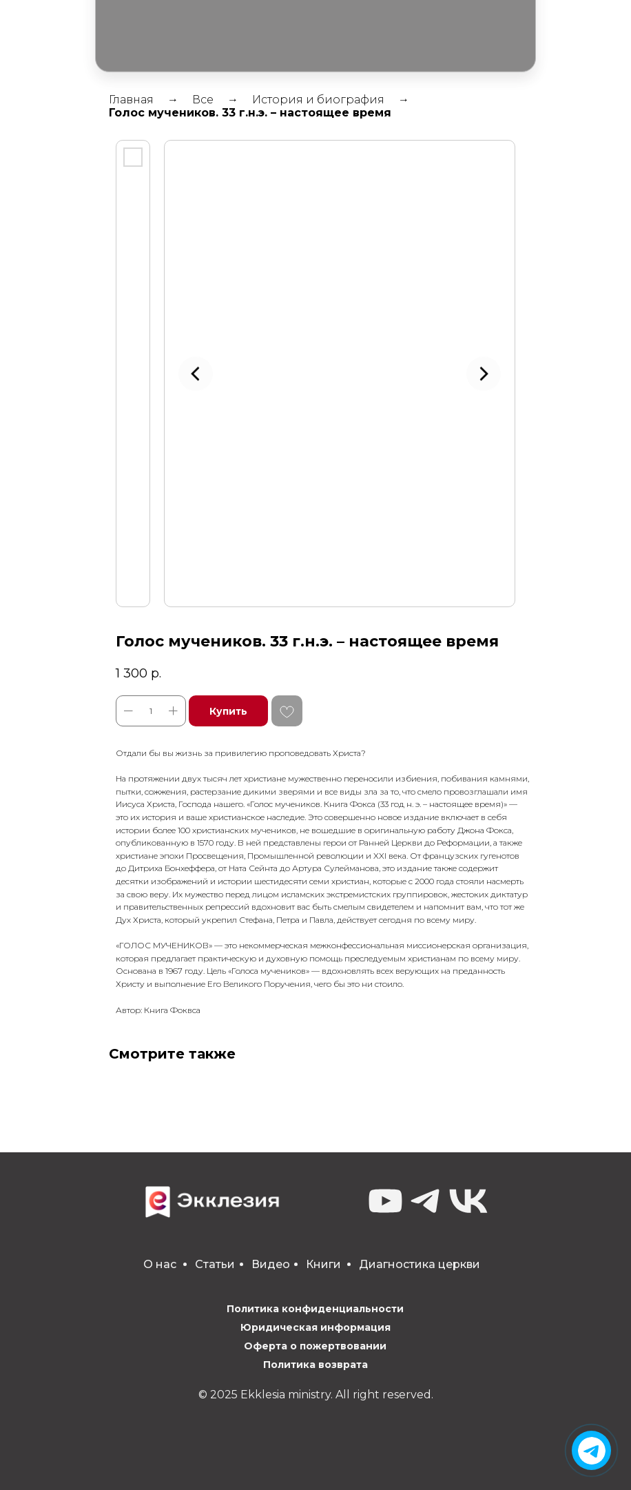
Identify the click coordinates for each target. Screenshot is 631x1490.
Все (203, 99)
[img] (592, 1451)
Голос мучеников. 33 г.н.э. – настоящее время (250, 112)
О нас (159, 1264)
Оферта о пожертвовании (315, 1346)
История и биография (318, 99)
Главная (131, 99)
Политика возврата (315, 1364)
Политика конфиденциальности (315, 1309)
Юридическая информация (315, 1327)
